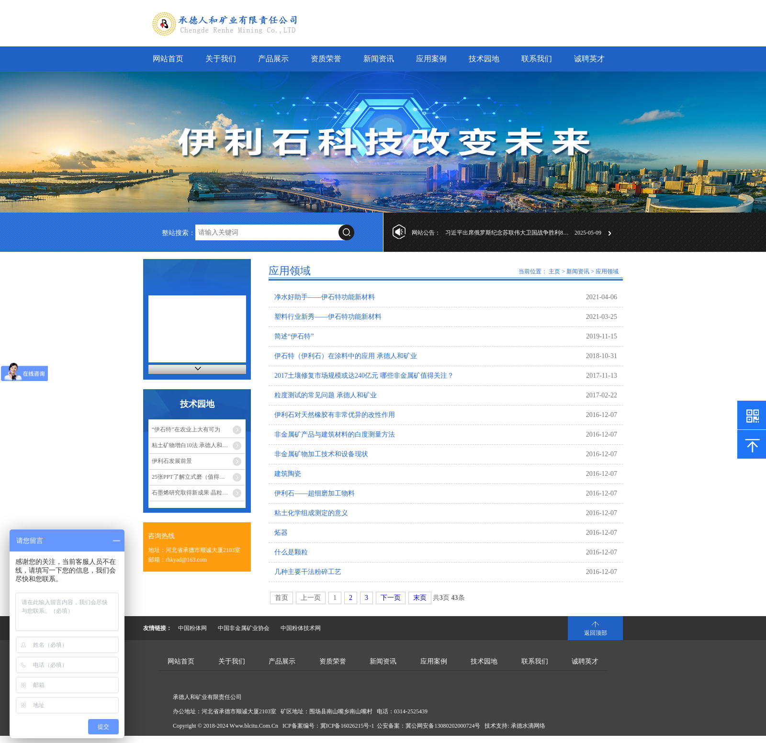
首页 (281, 597)
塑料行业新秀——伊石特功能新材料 (328, 316)
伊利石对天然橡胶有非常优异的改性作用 (334, 414)
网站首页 (168, 59)
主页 (554, 271)
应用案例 (431, 59)
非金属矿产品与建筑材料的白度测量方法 (334, 434)
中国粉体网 (192, 628)
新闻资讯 (378, 59)
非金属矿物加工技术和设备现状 (321, 454)
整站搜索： (178, 232)
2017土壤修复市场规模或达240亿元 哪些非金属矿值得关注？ (364, 375)
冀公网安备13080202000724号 (443, 725)
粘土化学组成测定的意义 (311, 513)
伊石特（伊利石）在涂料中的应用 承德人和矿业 (345, 356)
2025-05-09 (587, 232)
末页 (420, 597)
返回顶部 (595, 633)
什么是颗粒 (291, 552)
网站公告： (426, 232)
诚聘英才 (589, 59)
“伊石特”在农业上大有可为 (186, 429)
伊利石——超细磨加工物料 (314, 493)
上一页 (311, 597)
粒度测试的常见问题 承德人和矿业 (325, 395)
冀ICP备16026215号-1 (347, 725)
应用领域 (607, 271)
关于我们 (220, 59)
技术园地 (484, 59)
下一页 (391, 597)
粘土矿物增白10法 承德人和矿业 (193, 445)
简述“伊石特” (294, 336)
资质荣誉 (326, 59)
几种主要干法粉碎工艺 (307, 571)
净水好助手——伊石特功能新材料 (324, 297)
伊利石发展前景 (172, 461)
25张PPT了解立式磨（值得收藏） (194, 476)
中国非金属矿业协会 (244, 628)
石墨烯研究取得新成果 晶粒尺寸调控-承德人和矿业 (198, 492)
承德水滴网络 (528, 725)
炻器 (281, 532)
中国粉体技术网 (301, 628)
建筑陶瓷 (287, 473)
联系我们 (536, 59)
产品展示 (273, 59)
